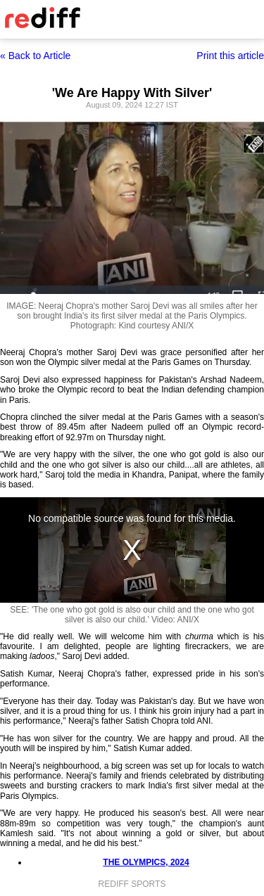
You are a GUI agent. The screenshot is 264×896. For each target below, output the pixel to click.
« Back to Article (35, 55)
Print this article (230, 55)
